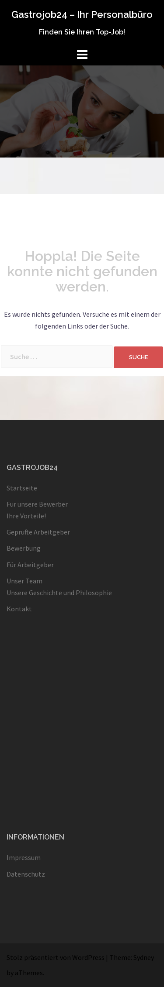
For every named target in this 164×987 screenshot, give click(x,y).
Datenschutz (26, 874)
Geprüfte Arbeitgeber (38, 532)
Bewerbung (24, 548)
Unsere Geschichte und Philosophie (59, 592)
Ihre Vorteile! (26, 515)
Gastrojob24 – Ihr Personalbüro (82, 14)
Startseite (22, 487)
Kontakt (19, 608)
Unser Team (24, 580)
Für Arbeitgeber (30, 564)
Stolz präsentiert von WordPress (56, 957)
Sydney (143, 957)
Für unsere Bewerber (37, 504)
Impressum (24, 857)
